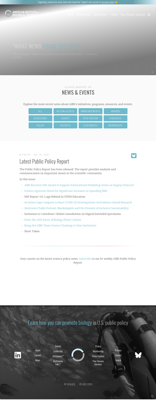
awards (115, 112)
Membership (78, 14)
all (40, 112)
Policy (111, 14)
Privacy (118, 350)
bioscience (40, 119)
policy (40, 126)
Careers (38, 356)
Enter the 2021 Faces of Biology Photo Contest (52, 220)
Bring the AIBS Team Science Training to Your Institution (60, 226)
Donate (58, 346)
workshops (115, 126)
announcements (90, 112)
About (37, 350)
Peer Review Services (131, 14)
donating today (108, 2)
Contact (118, 356)
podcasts (115, 119)
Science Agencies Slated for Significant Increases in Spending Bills (65, 191)
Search (118, 361)
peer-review (90, 119)
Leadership (58, 351)
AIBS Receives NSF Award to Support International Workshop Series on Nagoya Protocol (79, 186)
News (64, 14)
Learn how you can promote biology (59, 323)
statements (90, 126)
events (65, 119)
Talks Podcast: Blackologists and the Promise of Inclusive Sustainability (76, 209)
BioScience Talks (58, 363)
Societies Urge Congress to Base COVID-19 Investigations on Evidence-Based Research (78, 203)
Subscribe (85, 259)
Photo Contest (98, 357)
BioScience (96, 14)
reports (65, 126)
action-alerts (65, 112)
